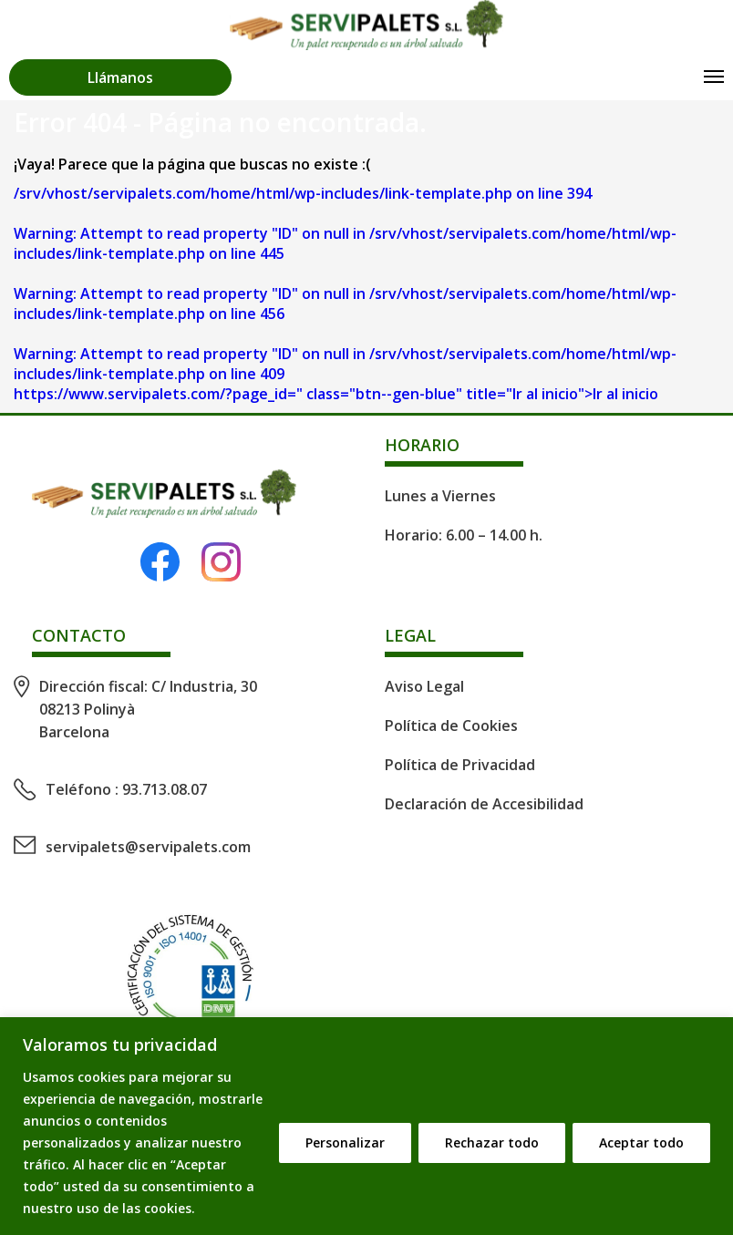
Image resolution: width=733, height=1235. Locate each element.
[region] (366, 1126)
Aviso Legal (424, 686)
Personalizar (345, 1142)
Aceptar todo (641, 1142)
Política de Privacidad (460, 765)
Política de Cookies (451, 725)
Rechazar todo (492, 1142)
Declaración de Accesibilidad (484, 804)
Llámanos (120, 77)
